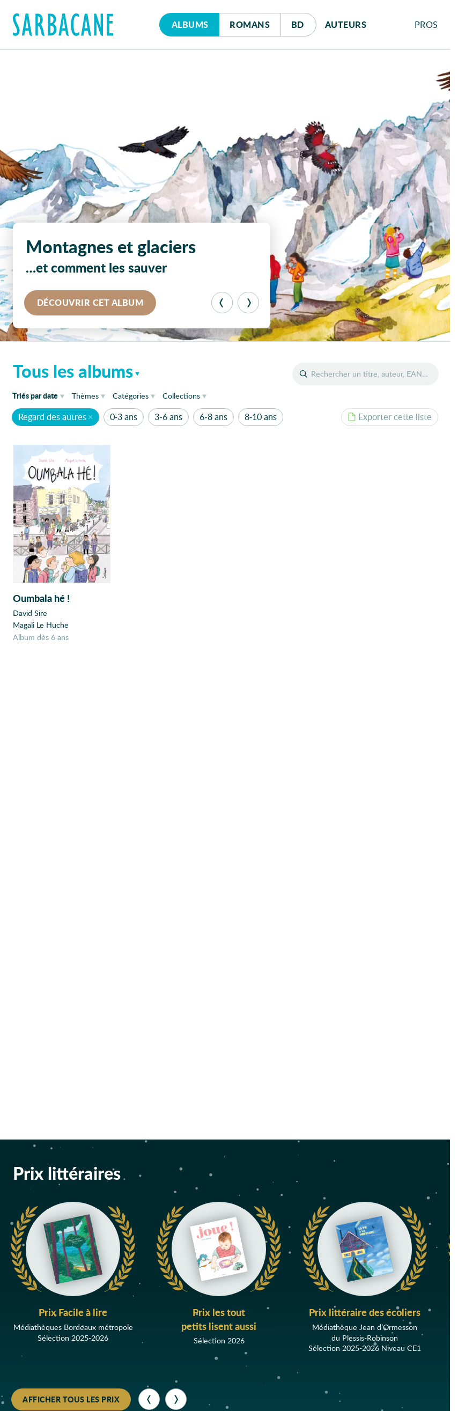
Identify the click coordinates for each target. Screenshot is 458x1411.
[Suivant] (248, 302)
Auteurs (346, 24)
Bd (303, 22)
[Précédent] (222, 302)
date (40, 395)
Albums (190, 24)
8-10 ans (261, 416)
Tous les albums (73, 370)
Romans (250, 24)
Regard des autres (52, 416)
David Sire (30, 613)
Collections (181, 396)
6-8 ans (213, 416)
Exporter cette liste (390, 416)
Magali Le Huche (41, 625)
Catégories (131, 396)
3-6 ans (168, 416)
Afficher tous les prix (71, 1399)
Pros (426, 24)
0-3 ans (123, 416)
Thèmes (85, 396)
